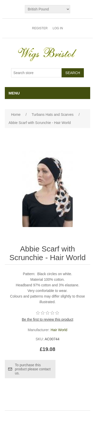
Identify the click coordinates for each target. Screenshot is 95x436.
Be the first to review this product (47, 319)
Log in (58, 28)
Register (39, 28)
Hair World (59, 330)
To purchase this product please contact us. (33, 369)
